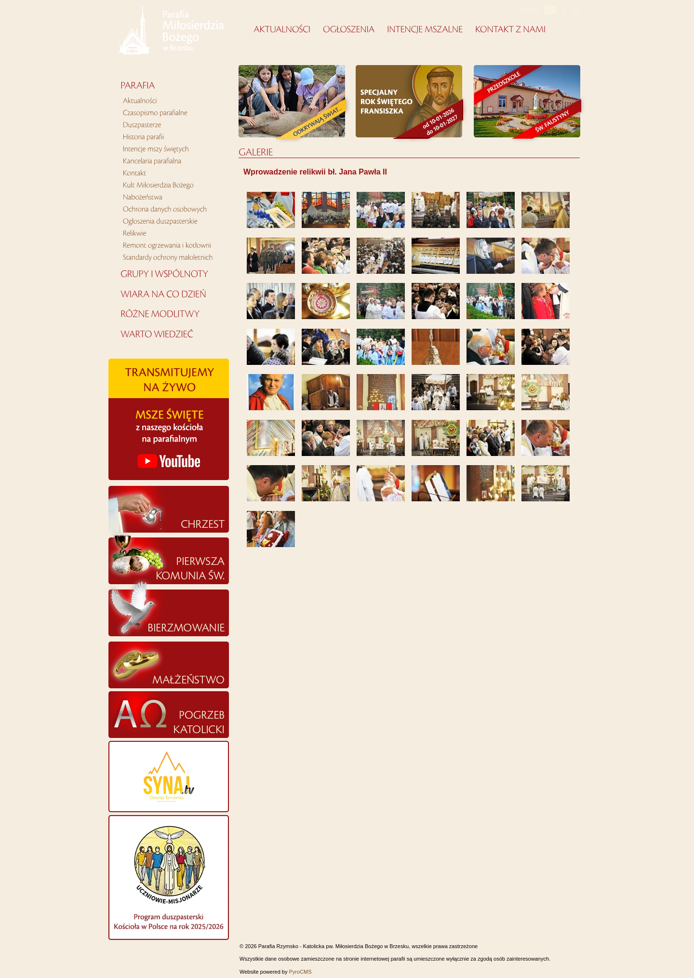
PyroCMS (300, 972)
